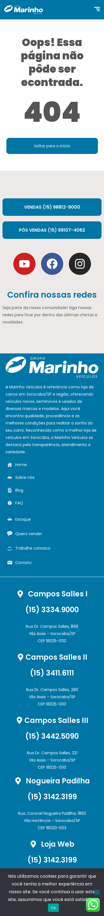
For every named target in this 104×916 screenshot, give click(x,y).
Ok (53, 907)
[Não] (97, 892)
